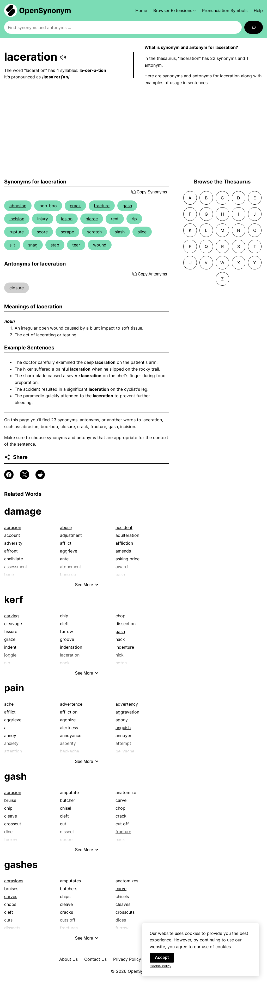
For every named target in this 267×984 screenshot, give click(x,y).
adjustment (71, 535)
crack (75, 205)
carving (11, 615)
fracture (102, 205)
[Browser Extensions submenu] (174, 10)
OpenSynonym (45, 10)
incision (16, 218)
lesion (66, 218)
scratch (94, 231)
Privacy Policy (127, 959)
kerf (13, 599)
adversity (13, 543)
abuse (66, 527)
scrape (67, 231)
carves (10, 896)
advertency (127, 704)
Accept (162, 958)
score (42, 231)
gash (127, 205)
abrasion (17, 205)
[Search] (253, 27)
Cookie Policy (160, 966)
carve (121, 800)
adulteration (127, 535)
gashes (21, 864)
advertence (71, 704)
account (12, 535)
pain (14, 688)
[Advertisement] (133, 128)
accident (124, 527)
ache (9, 704)
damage (22, 511)
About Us (68, 959)
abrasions (13, 880)
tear (76, 245)
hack (120, 639)
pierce (92, 218)
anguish (123, 727)
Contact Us (95, 959)
